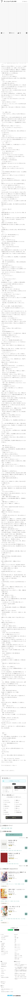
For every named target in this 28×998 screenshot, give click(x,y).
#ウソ (9, 901)
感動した (17, 800)
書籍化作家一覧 (3, 966)
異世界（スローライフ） (18, 957)
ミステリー (16, 950)
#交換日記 (2, 901)
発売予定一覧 (3, 964)
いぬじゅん (10, 908)
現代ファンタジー (17, 947)
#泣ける (20, 850)
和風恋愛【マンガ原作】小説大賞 (20, 973)
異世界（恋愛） (17, 958)
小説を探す (3, 943)
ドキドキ (5, 808)
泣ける (16, 802)
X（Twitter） (3, 983)
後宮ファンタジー (17, 945)
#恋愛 (2, 828)
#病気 (10, 850)
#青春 (16, 918)
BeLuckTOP (3, 937)
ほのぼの (5, 812)
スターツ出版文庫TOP (4, 936)
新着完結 (2, 948)
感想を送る (20, 787)
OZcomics (2, 973)
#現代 (7, 863)
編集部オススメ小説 (4, 951)
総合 (15, 936)
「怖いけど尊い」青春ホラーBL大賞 (20, 976)
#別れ (4, 850)
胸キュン (17, 808)
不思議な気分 (18, 812)
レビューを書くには (6, 791)
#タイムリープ (3, 863)
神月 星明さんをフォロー (15, 834)
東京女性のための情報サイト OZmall (7, 991)
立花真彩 (10, 875)
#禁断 (8, 828)
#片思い (24, 918)
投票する (14, 817)
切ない (5, 804)
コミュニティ (3, 954)
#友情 (15, 850)
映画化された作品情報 (4, 977)
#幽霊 (9, 918)
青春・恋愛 (16, 937)
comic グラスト (3, 970)
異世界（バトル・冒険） (18, 955)
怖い (4, 810)
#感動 (17, 850)
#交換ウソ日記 (13, 901)
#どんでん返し (3, 918)
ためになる (6, 814)
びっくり (17, 810)
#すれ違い (18, 901)
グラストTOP (3, 939)
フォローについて (22, 837)
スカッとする (18, 804)
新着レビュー (3, 949)
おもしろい (6, 800)
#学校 (11, 918)
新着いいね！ (3, 946)
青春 (15, 939)
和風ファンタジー (17, 944)
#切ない (7, 850)
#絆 (6, 918)
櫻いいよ (10, 891)
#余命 (12, 850)
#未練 (14, 918)
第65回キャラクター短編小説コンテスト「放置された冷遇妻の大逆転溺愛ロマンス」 (21, 971)
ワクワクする (6, 802)
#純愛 (5, 828)
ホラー (16, 952)
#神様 (11, 828)
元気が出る (6, 806)
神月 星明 (10, 842)
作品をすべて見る (22, 865)
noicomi (2, 971)
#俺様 (2, 920)
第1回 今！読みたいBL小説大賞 (20, 975)
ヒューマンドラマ (17, 949)
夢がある (17, 806)
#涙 (21, 918)
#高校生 (6, 901)
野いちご (2, 987)
